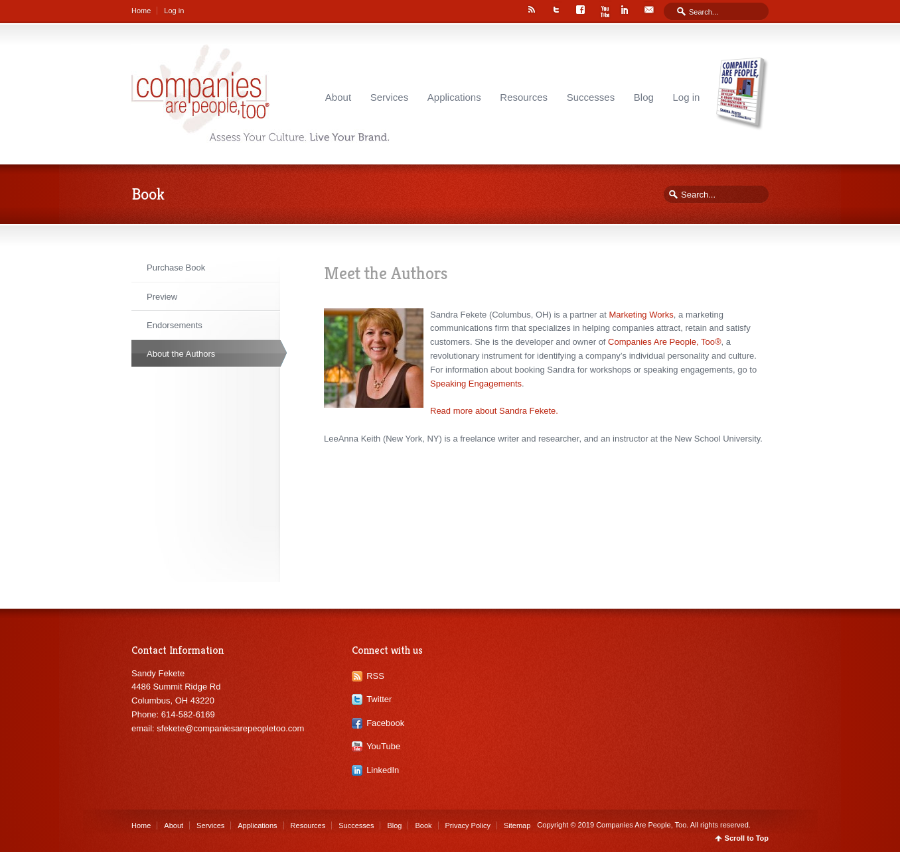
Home (141, 11)
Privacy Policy (467, 825)
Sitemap (517, 825)
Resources (524, 97)
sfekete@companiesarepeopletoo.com (230, 728)
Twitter (379, 699)
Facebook (385, 723)
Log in (174, 11)
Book (423, 825)
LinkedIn (382, 770)
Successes (591, 97)
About (338, 97)
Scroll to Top (747, 838)
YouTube (383, 746)
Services (389, 97)
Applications (454, 97)
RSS (375, 676)
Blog (644, 97)
